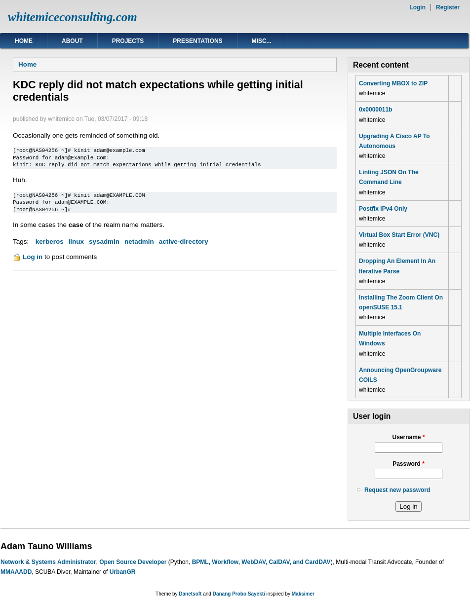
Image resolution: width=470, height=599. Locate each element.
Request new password (397, 490)
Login (417, 7)
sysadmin (104, 241)
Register (448, 7)
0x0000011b (375, 109)
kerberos (50, 241)
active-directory (183, 241)
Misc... (262, 40)
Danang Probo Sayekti (239, 594)
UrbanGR (123, 571)
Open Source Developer (132, 562)
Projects (128, 40)
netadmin (139, 241)
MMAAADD (16, 571)
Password (408, 463)
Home (24, 40)
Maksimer (303, 594)
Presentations (197, 40)
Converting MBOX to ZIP (393, 83)
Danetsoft (190, 594)
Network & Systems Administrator (48, 562)
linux (76, 241)
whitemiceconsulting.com (72, 17)
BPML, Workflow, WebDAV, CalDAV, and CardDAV (261, 562)
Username (408, 437)
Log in (32, 257)
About (72, 40)
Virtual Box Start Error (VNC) (399, 234)
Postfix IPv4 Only (383, 208)
